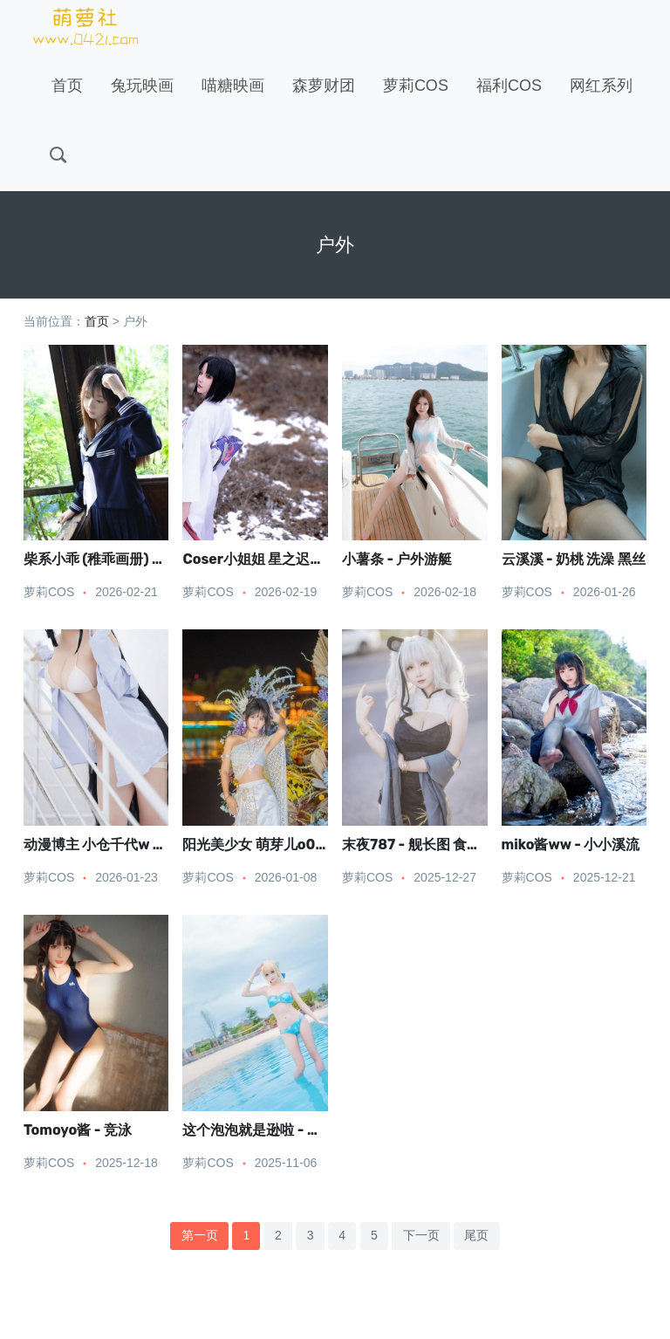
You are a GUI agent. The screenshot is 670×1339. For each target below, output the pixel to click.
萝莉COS (415, 85)
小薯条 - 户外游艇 (397, 559)
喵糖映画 (233, 85)
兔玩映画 (142, 85)
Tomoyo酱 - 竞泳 (78, 1130)
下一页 (421, 1235)
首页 (67, 85)
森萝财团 (323, 85)
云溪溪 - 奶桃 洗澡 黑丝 (574, 559)
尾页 (476, 1235)
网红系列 (601, 85)
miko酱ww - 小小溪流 (571, 844)
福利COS (509, 85)
